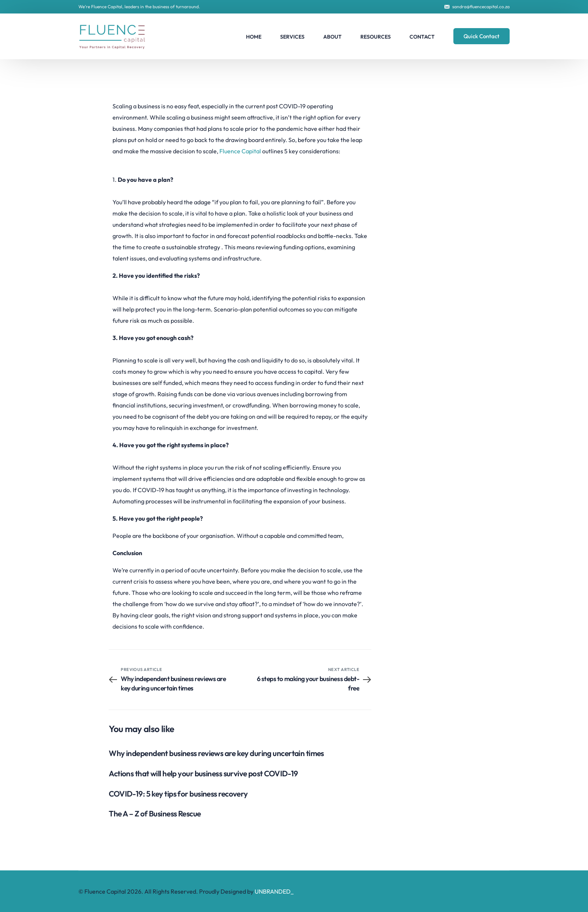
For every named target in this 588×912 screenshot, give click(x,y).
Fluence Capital (240, 151)
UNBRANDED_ (274, 891)
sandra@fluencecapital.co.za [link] (481, 6)
